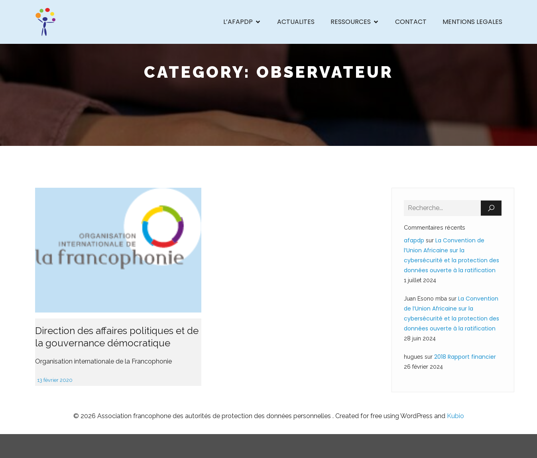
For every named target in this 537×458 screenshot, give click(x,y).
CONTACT (411, 21)
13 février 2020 (55, 380)
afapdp (414, 240)
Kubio (455, 416)
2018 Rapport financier (465, 357)
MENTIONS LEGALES (472, 21)
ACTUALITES (296, 21)
